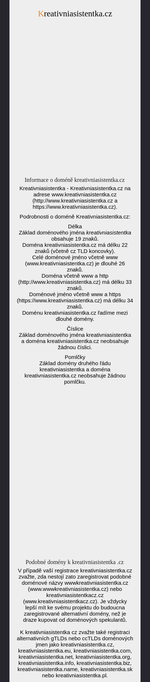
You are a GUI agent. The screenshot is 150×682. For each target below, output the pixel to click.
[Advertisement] (75, 99)
